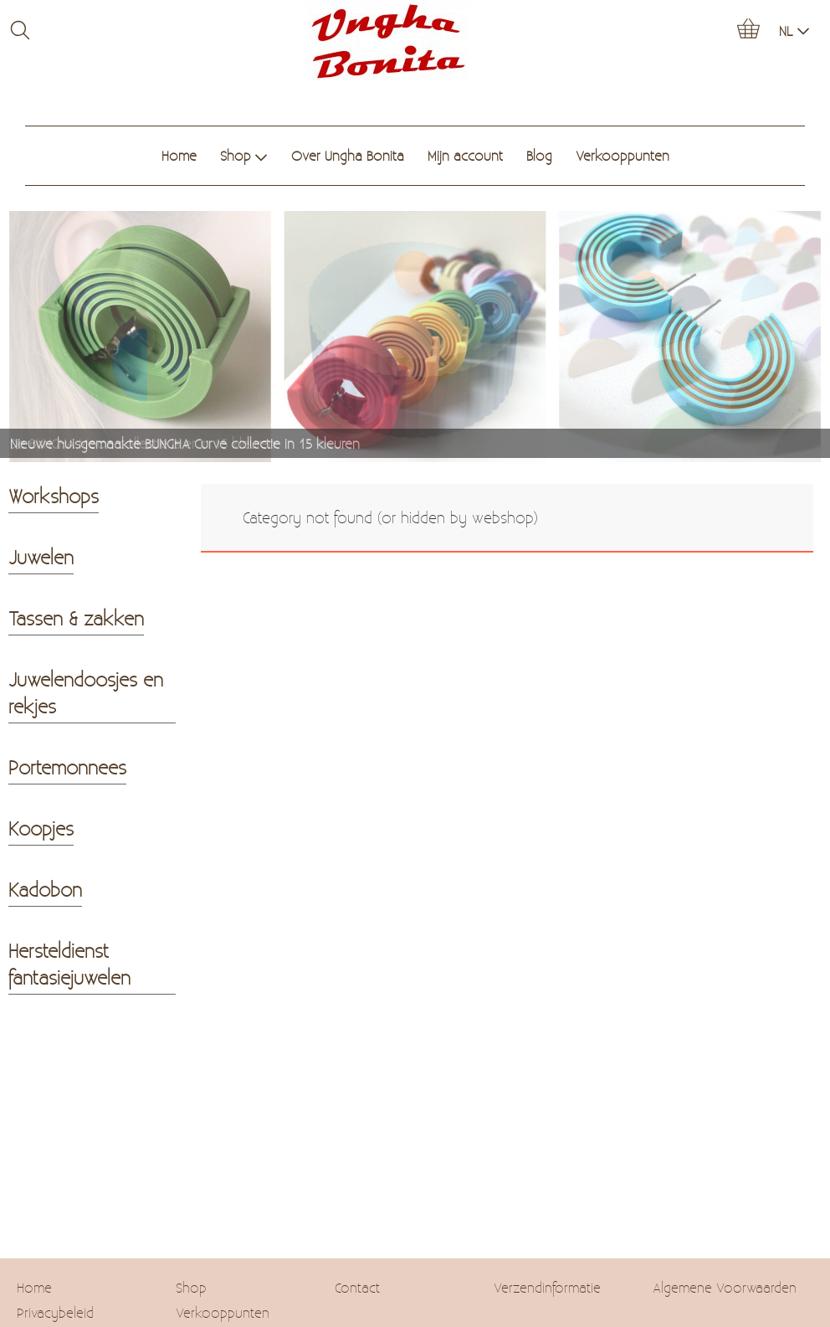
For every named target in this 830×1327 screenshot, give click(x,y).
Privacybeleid (55, 1312)
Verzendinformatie (547, 1287)
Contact (357, 1287)
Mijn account (465, 155)
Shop (244, 155)
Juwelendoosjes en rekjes (85, 692)
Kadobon (45, 889)
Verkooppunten (622, 155)
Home (179, 155)
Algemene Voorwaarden (725, 1287)
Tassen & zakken (76, 617)
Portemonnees (67, 767)
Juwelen (41, 556)
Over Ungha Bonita (347, 155)
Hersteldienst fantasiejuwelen (69, 963)
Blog (539, 155)
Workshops (53, 495)
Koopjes (41, 828)
